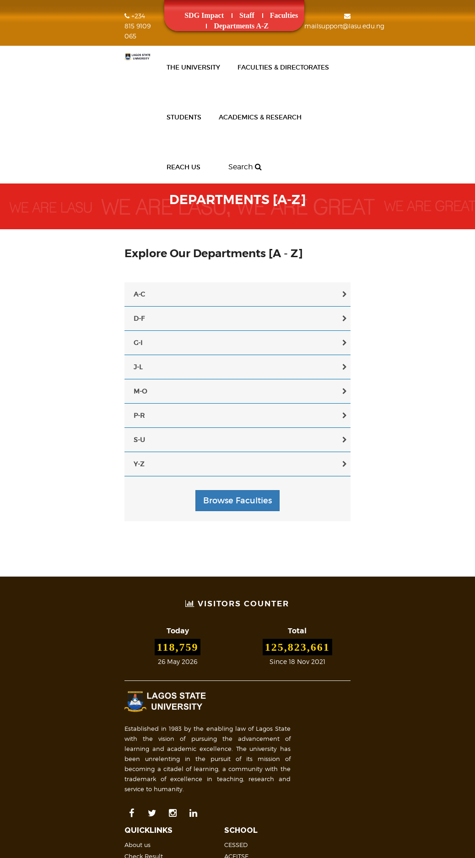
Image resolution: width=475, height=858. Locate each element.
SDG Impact (160, 15)
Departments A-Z (297, 15)
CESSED (256, 654)
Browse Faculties (237, 441)
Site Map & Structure (388, 761)
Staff (203, 15)
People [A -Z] (153, 711)
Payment (147, 700)
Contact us (264, 764)
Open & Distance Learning (283, 688)
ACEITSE (256, 665)
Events (143, 688)
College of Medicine (273, 677)
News (142, 677)
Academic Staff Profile (167, 734)
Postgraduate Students (168, 757)
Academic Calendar (273, 723)
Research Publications (166, 723)
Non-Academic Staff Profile (174, 746)
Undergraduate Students (171, 768)
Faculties (240, 15)
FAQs (255, 753)
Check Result (153, 665)
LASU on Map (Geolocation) (404, 730)
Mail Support (267, 776)
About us (147, 654)
